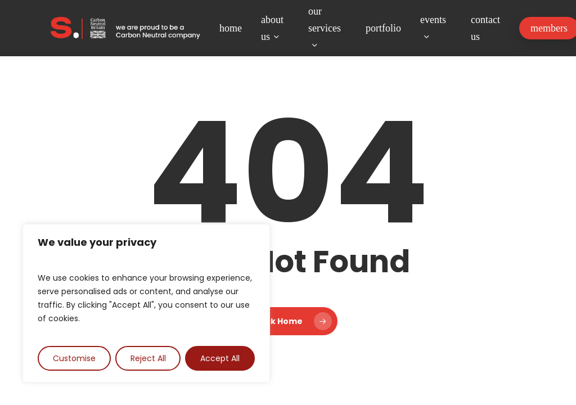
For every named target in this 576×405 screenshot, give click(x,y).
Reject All (148, 358)
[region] (146, 303)
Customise (74, 358)
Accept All (220, 358)
